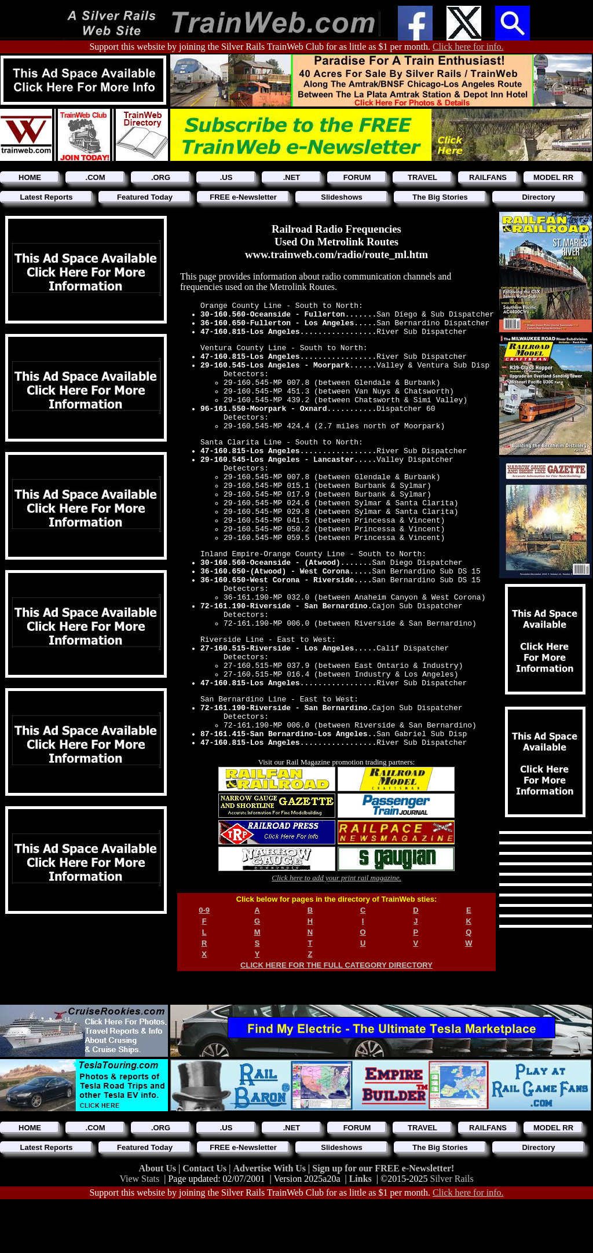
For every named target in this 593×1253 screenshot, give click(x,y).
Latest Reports (46, 197)
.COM (95, 177)
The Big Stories (439, 197)
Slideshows (342, 197)
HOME (30, 177)
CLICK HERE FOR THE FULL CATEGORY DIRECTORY (336, 1046)
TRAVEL (422, 177)
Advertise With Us (270, 1217)
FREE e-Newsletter (243, 197)
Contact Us (205, 1217)
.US (226, 177)
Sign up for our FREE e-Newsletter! (383, 1217)
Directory (538, 197)
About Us (158, 1217)
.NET (292, 177)
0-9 (204, 991)
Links (360, 1228)
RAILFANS (488, 177)
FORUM (357, 177)
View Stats (139, 1228)
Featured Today (145, 197)
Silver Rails (452, 1228)
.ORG (160, 177)
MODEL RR (553, 177)
